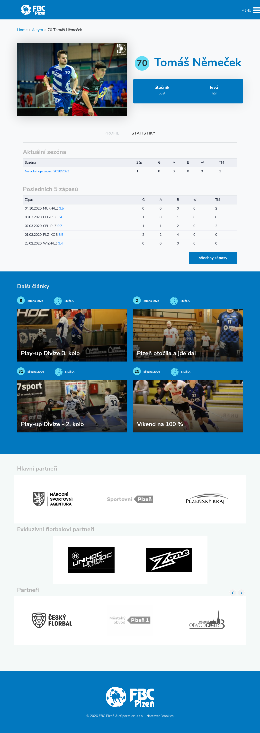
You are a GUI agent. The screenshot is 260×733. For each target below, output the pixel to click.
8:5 (61, 235)
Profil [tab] (112, 133)
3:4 (60, 243)
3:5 (61, 209)
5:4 (59, 217)
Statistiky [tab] (143, 133)
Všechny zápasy (213, 258)
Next (241, 592)
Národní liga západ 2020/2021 (47, 171)
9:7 (59, 226)
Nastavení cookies (160, 716)
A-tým (37, 30)
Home (22, 30)
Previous (232, 592)
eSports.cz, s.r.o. (130, 716)
